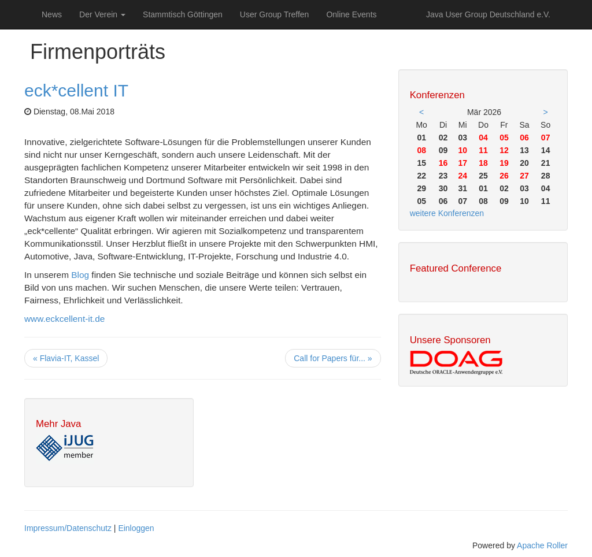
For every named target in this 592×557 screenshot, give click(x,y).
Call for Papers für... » (333, 358)
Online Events (351, 14)
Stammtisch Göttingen (183, 14)
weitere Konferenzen (447, 213)
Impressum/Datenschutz (68, 528)
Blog (80, 275)
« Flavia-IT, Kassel (66, 358)
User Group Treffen (274, 14)
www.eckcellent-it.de (64, 319)
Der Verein (102, 14)
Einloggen (136, 528)
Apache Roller (542, 545)
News (52, 14)
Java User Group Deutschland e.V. (488, 14)
